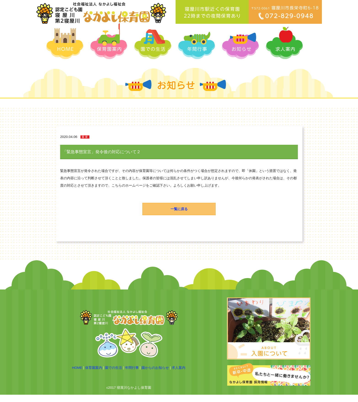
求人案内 (178, 368)
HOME (77, 368)
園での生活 (113, 368)
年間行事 (132, 368)
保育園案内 (93, 368)
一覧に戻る (179, 209)
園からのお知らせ (155, 368)
